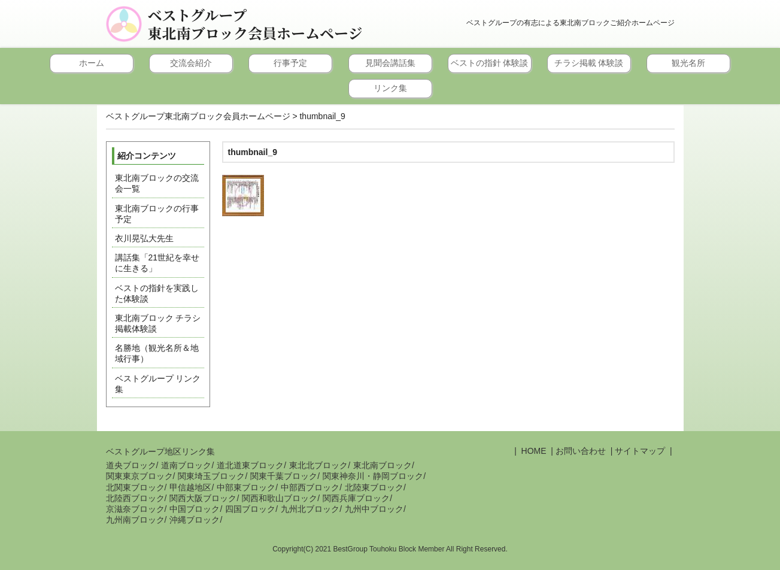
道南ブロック (186, 465)
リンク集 (390, 88)
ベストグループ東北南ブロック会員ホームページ (255, 24)
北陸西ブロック (135, 498)
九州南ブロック (135, 519)
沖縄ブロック (194, 519)
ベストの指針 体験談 (490, 63)
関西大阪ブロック (202, 498)
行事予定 (290, 63)
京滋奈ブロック (135, 509)
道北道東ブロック (250, 465)
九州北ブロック (310, 509)
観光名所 (688, 63)
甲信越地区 (190, 487)
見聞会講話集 (390, 63)
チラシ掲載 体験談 (589, 63)
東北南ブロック (382, 465)
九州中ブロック (374, 509)
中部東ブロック (246, 487)
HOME (533, 451)
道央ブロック (131, 465)
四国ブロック (250, 509)
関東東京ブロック (139, 476)
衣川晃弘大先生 (144, 238)
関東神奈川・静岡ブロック (373, 476)
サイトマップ (640, 451)
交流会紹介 (191, 63)
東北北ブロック (318, 465)
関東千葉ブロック (283, 476)
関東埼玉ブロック (211, 476)
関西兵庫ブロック (356, 498)
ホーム (91, 63)
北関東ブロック (135, 487)
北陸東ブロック (374, 487)
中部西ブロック (310, 487)
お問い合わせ (581, 451)
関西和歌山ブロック (279, 498)
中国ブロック (194, 509)
